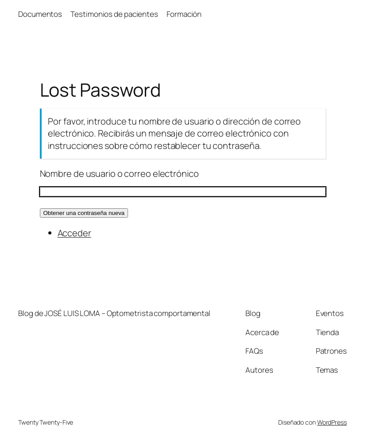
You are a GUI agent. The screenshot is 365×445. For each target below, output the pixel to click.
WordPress (332, 422)
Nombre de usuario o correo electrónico (119, 174)
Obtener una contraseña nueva (84, 213)
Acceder (74, 233)
